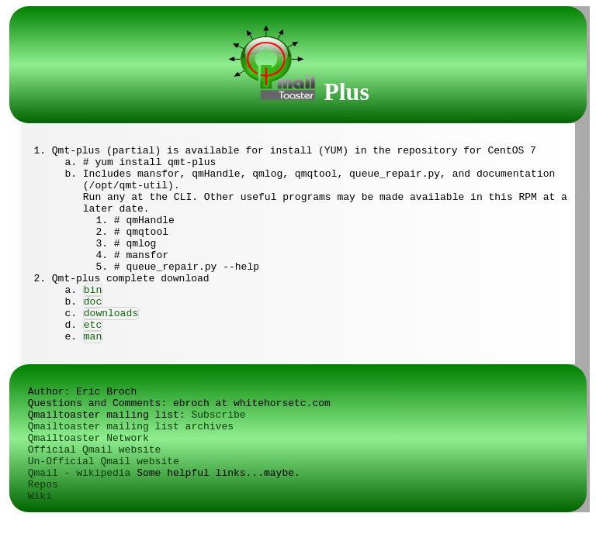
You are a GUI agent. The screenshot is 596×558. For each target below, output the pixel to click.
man (93, 337)
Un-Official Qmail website (103, 461)
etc (93, 325)
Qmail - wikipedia (79, 473)
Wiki (40, 496)
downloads (111, 313)
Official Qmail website (94, 450)
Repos (43, 485)
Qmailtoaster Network (88, 438)
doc (93, 302)
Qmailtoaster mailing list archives (131, 426)
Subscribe (218, 415)
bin (93, 290)
